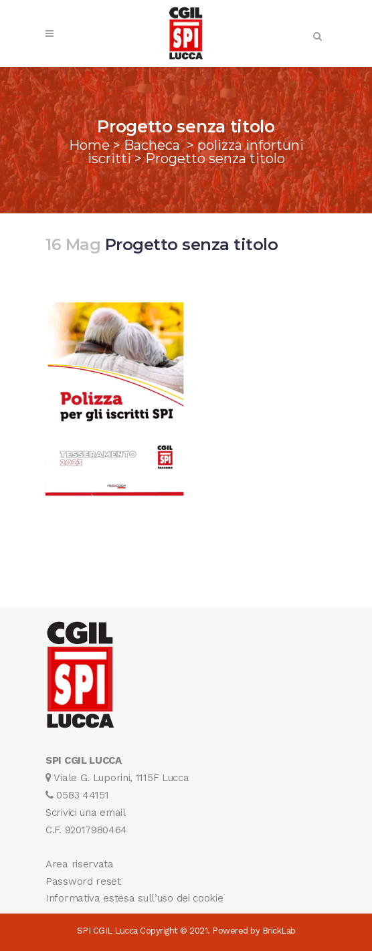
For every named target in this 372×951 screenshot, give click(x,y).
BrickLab (279, 931)
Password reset (83, 881)
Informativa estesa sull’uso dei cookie (134, 898)
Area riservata (79, 864)
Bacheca (152, 145)
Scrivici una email (85, 813)
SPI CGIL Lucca (107, 931)
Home (89, 145)
